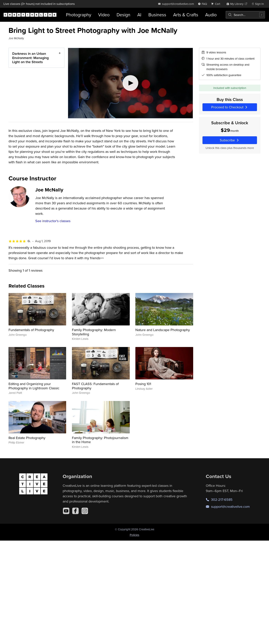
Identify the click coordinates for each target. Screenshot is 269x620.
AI (139, 14)
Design (123, 14)
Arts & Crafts (185, 14)
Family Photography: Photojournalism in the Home (100, 439)
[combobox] (245, 14)
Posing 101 (143, 383)
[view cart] (216, 3)
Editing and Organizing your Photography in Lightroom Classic (34, 385)
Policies (134, 535)
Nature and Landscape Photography (162, 329)
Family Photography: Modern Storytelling (94, 332)
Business (157, 14)
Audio (211, 14)
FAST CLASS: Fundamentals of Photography (95, 385)
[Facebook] (75, 510)
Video (104, 14)
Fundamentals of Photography (31, 329)
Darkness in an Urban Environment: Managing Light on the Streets (30, 57)
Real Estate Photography (27, 437)
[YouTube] (66, 510)
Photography (78, 14)
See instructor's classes (52, 220)
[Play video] (130, 83)
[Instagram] (84, 510)
